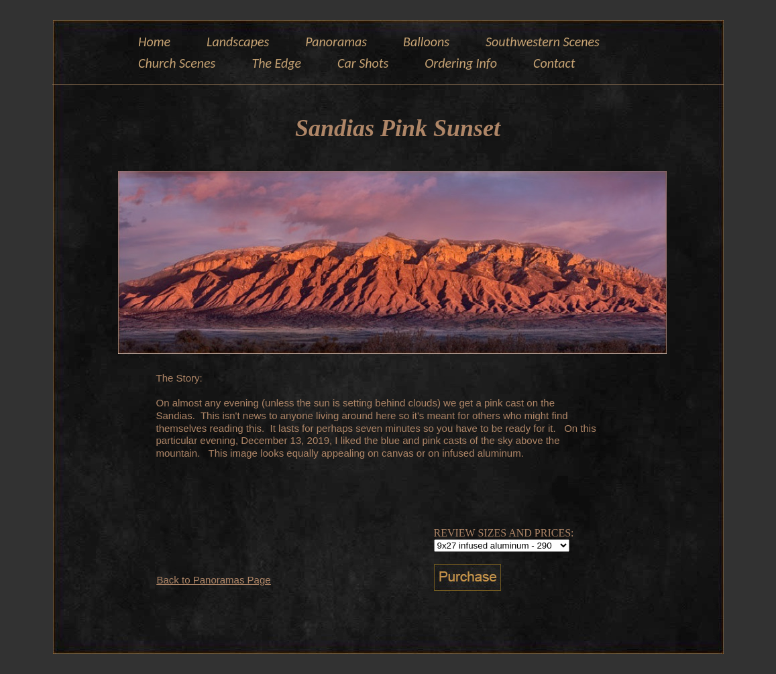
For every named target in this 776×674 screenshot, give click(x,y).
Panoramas (336, 42)
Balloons (426, 42)
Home (154, 42)
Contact (554, 63)
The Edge (276, 63)
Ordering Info (461, 63)
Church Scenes (176, 63)
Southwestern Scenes (543, 42)
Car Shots (362, 63)
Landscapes (238, 42)
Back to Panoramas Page (214, 579)
